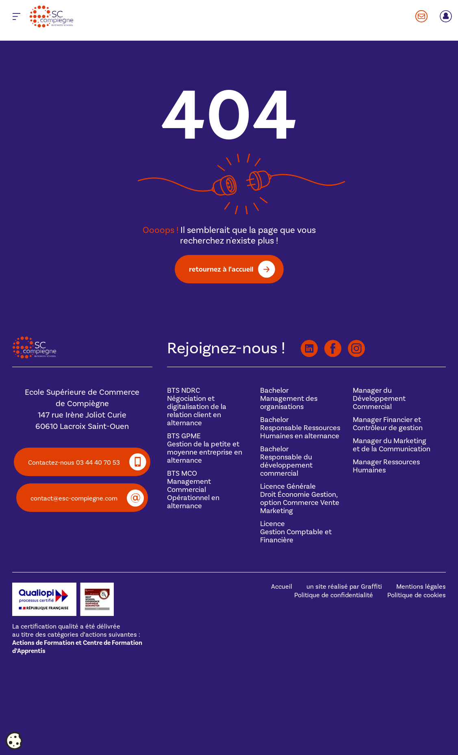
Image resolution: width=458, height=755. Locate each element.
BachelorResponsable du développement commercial (286, 461)
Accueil (281, 587)
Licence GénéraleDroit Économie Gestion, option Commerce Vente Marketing (299, 499)
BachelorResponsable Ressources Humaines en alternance (300, 428)
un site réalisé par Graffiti (344, 587)
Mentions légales (421, 587)
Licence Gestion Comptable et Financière (296, 532)
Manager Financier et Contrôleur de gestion (388, 424)
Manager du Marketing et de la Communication (391, 445)
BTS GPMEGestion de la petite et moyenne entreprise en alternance (204, 448)
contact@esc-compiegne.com (73, 498)
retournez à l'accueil (221, 269)
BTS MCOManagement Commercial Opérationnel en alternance (193, 490)
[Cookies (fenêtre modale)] (14, 741)
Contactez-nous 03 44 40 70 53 (74, 463)
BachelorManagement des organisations (288, 398)
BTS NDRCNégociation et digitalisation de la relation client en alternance (196, 407)
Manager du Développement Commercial (379, 398)
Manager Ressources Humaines (386, 466)
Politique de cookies (416, 595)
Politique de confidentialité (333, 595)
